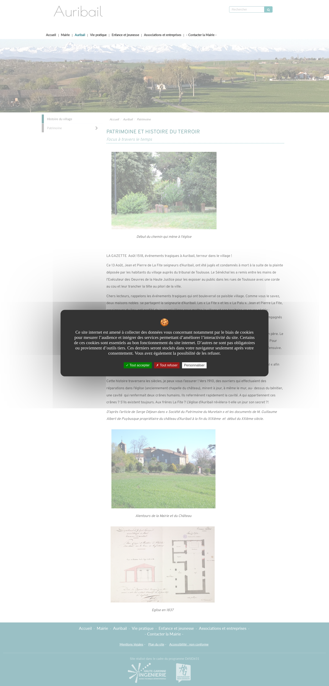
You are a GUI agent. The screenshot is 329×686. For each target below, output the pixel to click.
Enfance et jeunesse (125, 35)
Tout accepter (138, 365)
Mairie (65, 35)
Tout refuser (167, 365)
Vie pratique (98, 35)
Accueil (51, 35)
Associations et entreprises (162, 35)
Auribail (80, 35)
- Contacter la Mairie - (201, 35)
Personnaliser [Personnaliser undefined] (194, 365)
